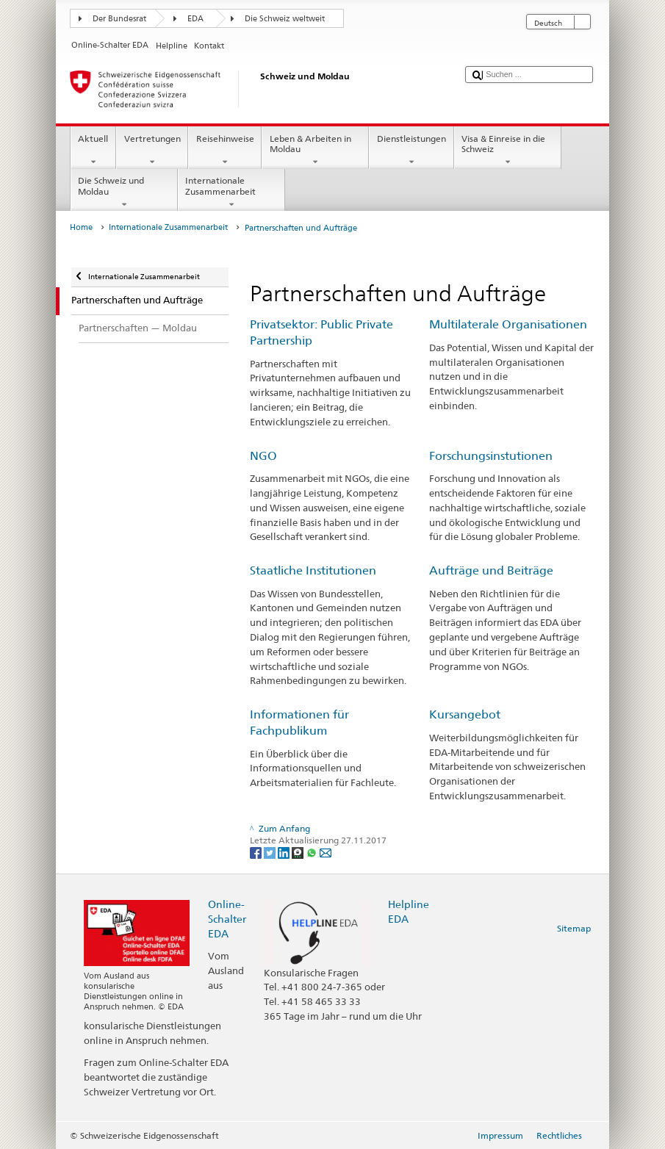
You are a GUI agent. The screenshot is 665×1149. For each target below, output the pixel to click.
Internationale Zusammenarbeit (231, 192)
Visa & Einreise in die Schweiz (508, 150)
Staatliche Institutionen (313, 570)
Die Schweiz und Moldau (124, 192)
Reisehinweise (225, 150)
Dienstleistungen (411, 150)
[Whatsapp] (313, 851)
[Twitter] (271, 851)
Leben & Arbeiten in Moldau (315, 150)
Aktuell (93, 150)
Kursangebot (464, 714)
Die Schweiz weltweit (285, 19)
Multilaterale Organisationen (508, 324)
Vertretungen (152, 150)
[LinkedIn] (285, 851)
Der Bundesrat (119, 19)
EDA (195, 19)
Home (81, 227)
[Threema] (299, 851)
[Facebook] (257, 851)
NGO (263, 456)
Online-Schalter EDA (227, 919)
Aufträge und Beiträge (491, 570)
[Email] (325, 851)
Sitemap (574, 928)
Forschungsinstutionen (491, 456)
